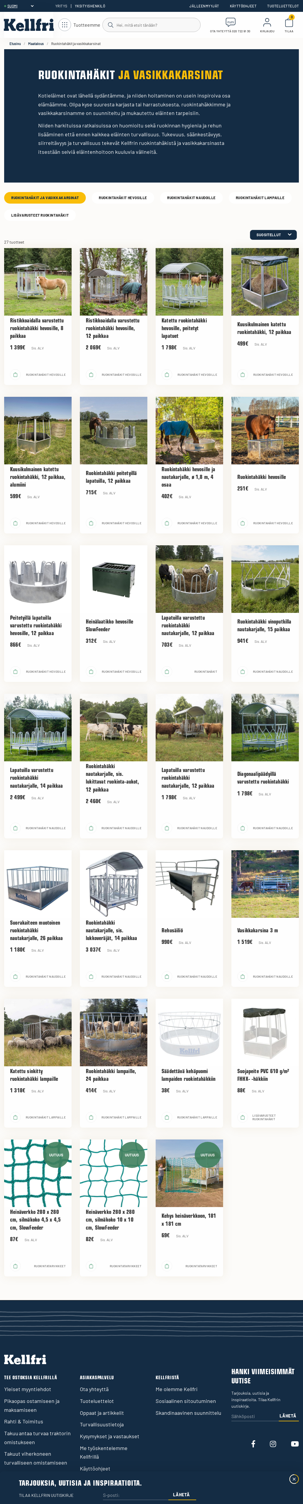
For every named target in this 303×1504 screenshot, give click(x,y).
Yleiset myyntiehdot (27, 1389)
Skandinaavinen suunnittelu (188, 1412)
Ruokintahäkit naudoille (191, 198)
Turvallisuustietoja (102, 1424)
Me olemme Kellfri (177, 1389)
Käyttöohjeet (243, 6)
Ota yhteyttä (94, 1389)
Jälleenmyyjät (204, 6)
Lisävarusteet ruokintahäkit (40, 215)
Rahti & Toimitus (23, 1421)
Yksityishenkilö (90, 6)
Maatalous (36, 43)
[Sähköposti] (255, 1416)
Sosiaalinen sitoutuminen (186, 1401)
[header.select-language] (20, 5)
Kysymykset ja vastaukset (109, 1436)
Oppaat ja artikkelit (102, 1412)
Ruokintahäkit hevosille (123, 198)
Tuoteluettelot (283, 6)
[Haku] (151, 24)
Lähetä (288, 1415)
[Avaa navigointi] (79, 25)
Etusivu (15, 43)
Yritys (61, 6)
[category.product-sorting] (273, 235)
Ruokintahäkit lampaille (260, 198)
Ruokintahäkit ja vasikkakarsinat (45, 198)
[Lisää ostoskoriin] (15, 374)
